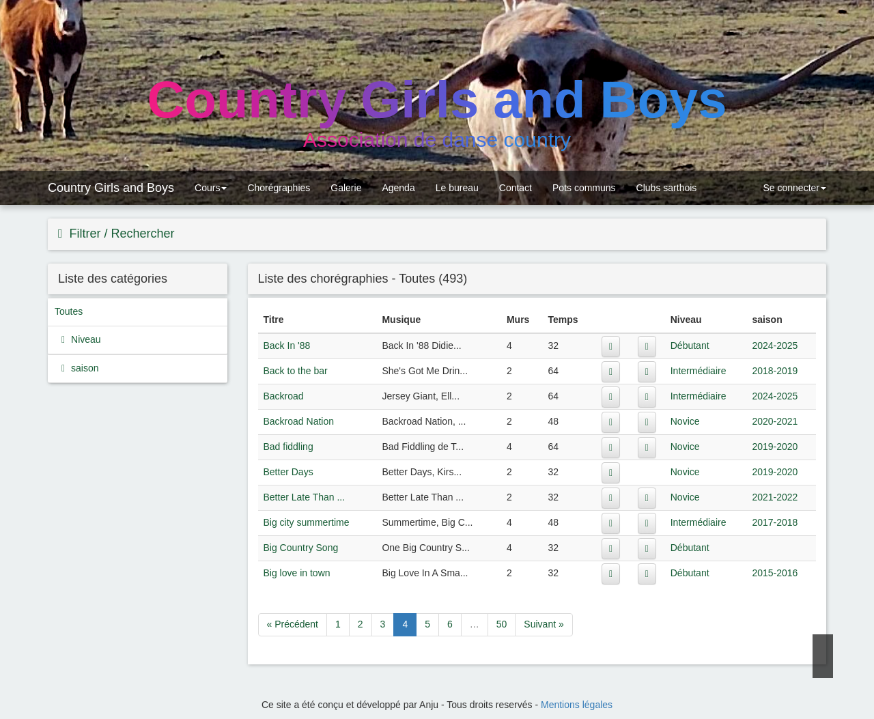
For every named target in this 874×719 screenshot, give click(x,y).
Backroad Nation (299, 421)
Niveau (84, 339)
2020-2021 (775, 421)
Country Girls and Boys (111, 188)
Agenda (398, 187)
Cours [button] (211, 187)
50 (501, 624)
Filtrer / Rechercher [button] (120, 233)
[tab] (437, 234)
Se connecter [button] (793, 187)
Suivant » (543, 624)
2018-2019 (775, 370)
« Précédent (293, 624)
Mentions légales (576, 704)
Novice (685, 421)
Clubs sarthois (666, 187)
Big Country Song (301, 547)
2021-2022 (775, 497)
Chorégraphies (278, 187)
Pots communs (584, 187)
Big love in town (297, 572)
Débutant (690, 345)
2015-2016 (775, 572)
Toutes (69, 311)
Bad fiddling (288, 446)
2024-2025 (775, 345)
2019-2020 (775, 446)
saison (83, 368)
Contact (515, 187)
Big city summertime (307, 522)
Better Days (288, 471)
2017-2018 (775, 522)
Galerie (345, 187)
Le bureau (457, 187)
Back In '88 (287, 345)
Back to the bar (296, 370)
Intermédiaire (699, 370)
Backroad (284, 396)
